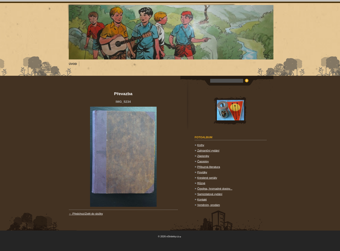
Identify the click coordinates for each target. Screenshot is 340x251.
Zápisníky (203, 156)
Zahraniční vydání (208, 150)
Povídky (202, 172)
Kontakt (202, 199)
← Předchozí (77, 213)
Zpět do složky (94, 213)
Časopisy (203, 161)
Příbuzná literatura (208, 166)
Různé (201, 183)
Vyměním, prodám (208, 205)
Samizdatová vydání (209, 194)
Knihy (200, 145)
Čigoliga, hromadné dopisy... (214, 188)
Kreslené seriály (207, 177)
